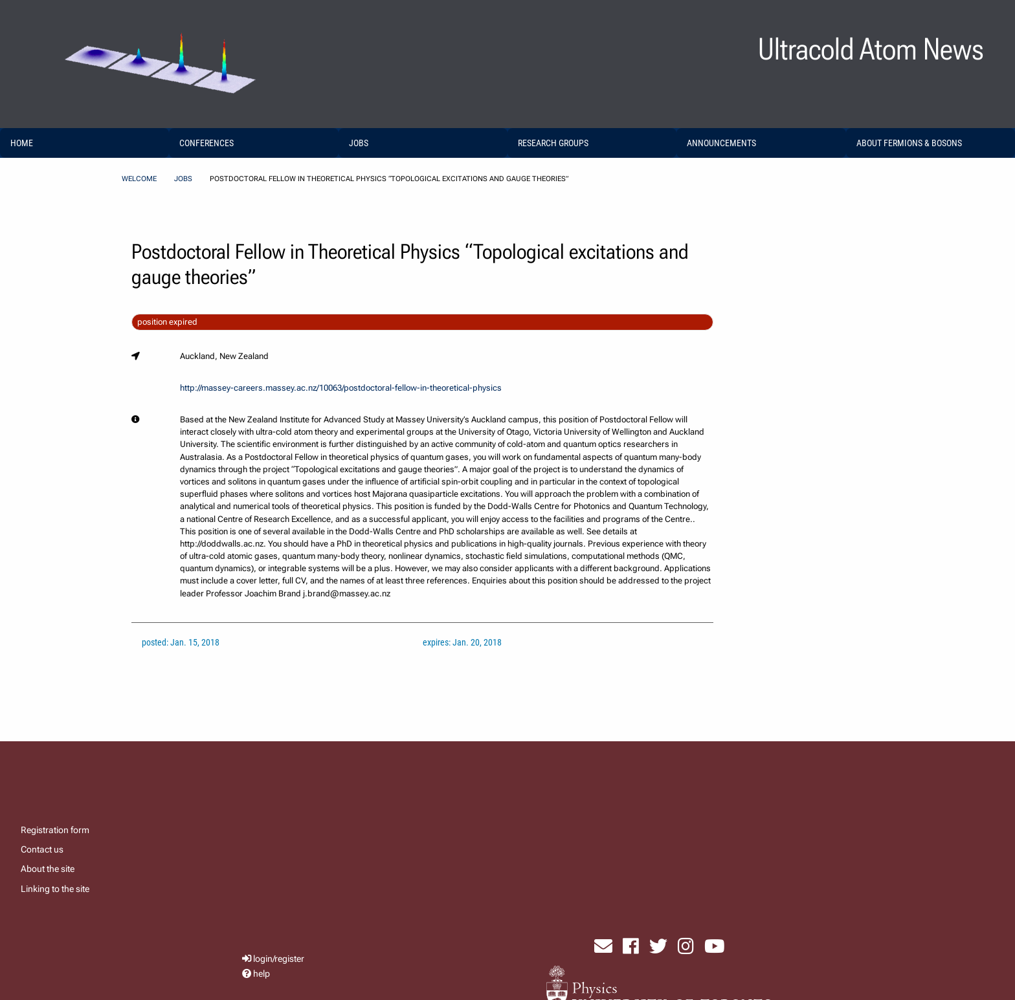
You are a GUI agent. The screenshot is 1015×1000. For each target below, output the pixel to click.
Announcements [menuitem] (721, 143)
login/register (278, 958)
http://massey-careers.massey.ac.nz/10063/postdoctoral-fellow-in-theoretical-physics (341, 388)
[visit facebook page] (631, 946)
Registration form (55, 830)
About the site (47, 869)
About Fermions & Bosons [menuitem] (909, 143)
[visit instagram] (686, 946)
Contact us (42, 849)
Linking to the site (55, 889)
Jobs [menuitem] (358, 143)
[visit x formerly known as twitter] (658, 946)
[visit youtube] (714, 946)
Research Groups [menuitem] (553, 143)
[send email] (603, 946)
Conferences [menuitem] (206, 143)
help (261, 973)
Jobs (183, 179)
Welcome (139, 179)
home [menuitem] (21, 143)
